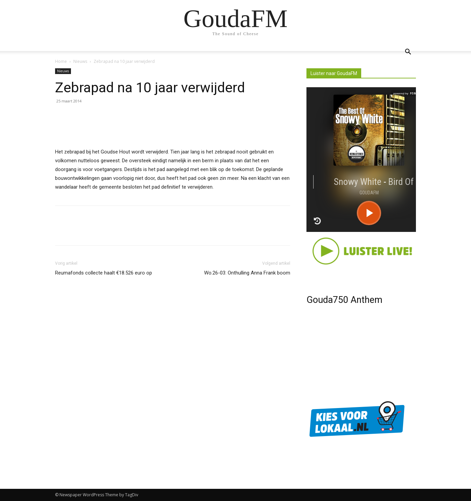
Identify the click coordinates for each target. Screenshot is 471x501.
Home (61, 61)
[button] (408, 52)
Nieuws (80, 61)
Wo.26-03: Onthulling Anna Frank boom (247, 273)
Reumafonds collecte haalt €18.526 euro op (103, 273)
